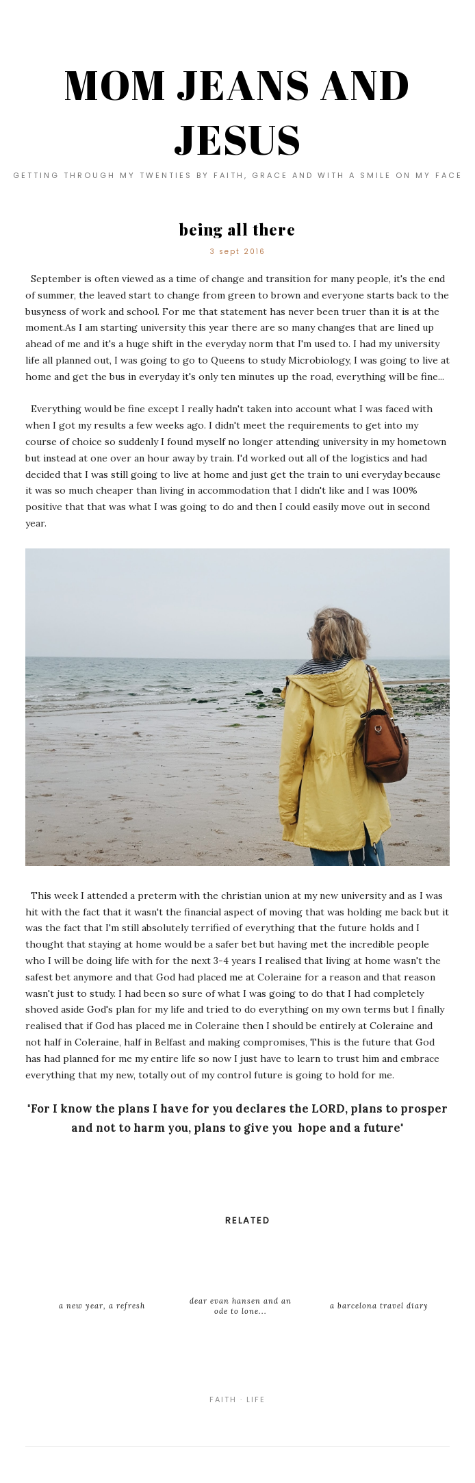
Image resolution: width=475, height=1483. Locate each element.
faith (223, 1399)
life (256, 1399)
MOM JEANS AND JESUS (237, 111)
